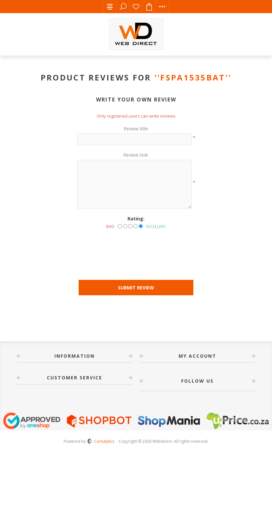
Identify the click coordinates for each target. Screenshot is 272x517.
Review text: (136, 155)
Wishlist (136, 6)
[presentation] (136, 247)
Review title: (136, 128)
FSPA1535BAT (192, 77)
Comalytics (100, 441)
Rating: (136, 218)
